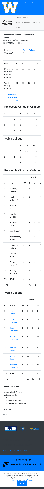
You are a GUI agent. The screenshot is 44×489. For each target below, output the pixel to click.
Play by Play (13, 97)
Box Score (12, 95)
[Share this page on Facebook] (9, 414)
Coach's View (13, 100)
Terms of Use (21, 450)
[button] (21, 414)
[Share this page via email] (17, 414)
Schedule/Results (23, 22)
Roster (25, 18)
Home (18, 18)
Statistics (36, 22)
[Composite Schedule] (25, 2)
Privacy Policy (9, 450)
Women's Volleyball (7, 22)
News (18, 27)
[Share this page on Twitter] (13, 414)
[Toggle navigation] (39, 2)
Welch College (29, 50)
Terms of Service (27, 480)
